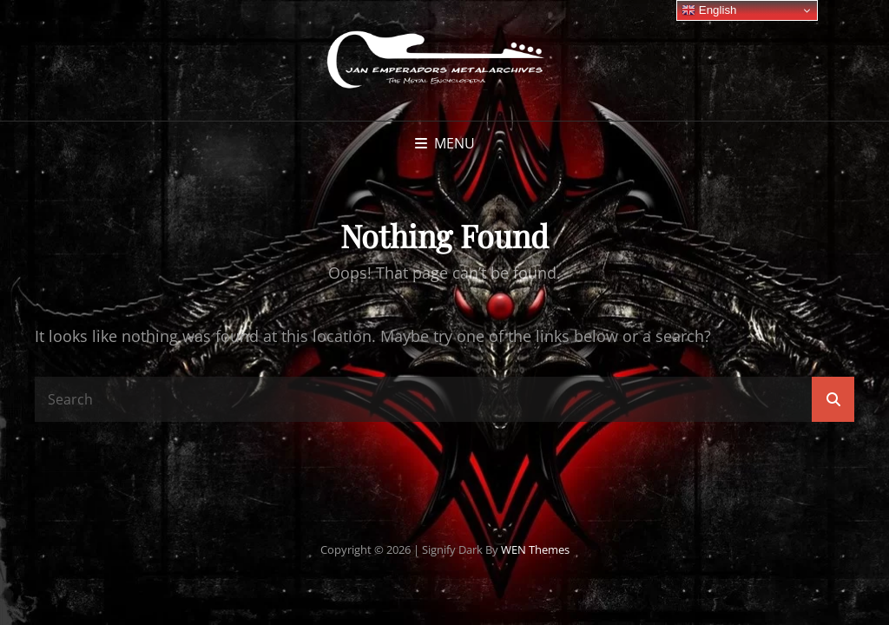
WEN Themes (535, 549)
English (709, 10)
